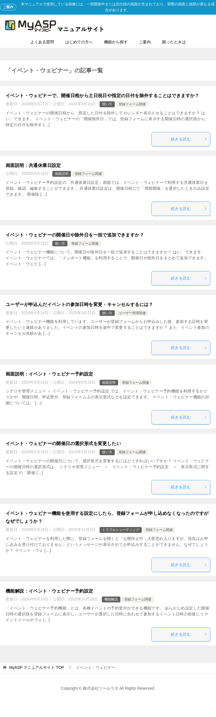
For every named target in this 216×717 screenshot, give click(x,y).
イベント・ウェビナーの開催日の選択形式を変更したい (63, 443)
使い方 (107, 104)
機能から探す (116, 42)
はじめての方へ (79, 42)
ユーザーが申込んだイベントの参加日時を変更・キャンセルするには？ (79, 304)
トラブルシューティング (120, 530)
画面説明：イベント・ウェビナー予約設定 (49, 374)
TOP (36, 667)
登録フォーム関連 (132, 104)
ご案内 (145, 42)
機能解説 (111, 599)
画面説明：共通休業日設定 (33, 165)
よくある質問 (42, 42)
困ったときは (174, 42)
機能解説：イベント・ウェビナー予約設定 (49, 591)
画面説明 (61, 174)
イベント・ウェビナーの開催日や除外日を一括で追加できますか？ (75, 235)
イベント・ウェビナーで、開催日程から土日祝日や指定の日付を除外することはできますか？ (102, 95)
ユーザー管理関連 (132, 313)
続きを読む (189, 139)
